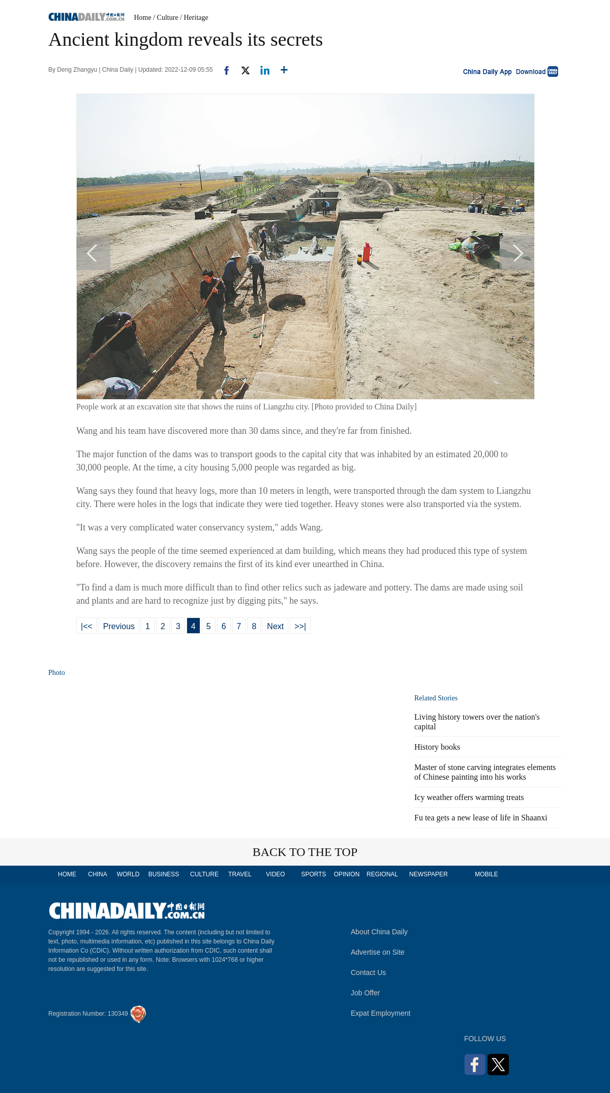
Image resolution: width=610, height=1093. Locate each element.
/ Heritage (194, 17)
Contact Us (368, 972)
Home (142, 17)
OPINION (347, 874)
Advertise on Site (378, 952)
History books (437, 747)
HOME (67, 874)
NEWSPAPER (428, 874)
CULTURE (204, 874)
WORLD (128, 874)
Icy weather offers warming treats (469, 797)
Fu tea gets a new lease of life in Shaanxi (480, 817)
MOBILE (486, 874)
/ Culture (165, 17)
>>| (300, 626)
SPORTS (313, 874)
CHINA (97, 874)
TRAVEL (240, 874)
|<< (87, 626)
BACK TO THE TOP (305, 852)
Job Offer (365, 993)
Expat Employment (381, 1013)
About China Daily (379, 932)
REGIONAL (382, 874)
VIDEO (275, 874)
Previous (119, 626)
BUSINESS (163, 874)
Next (275, 626)
